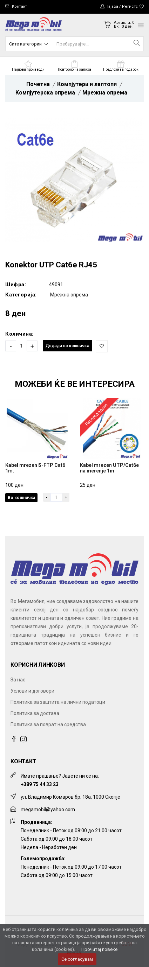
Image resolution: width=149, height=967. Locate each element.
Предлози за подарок (120, 69)
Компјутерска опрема (45, 92)
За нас (18, 679)
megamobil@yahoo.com (48, 809)
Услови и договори (32, 691)
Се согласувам (77, 959)
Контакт (19, 6)
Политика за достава (35, 713)
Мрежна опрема (104, 92)
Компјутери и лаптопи (87, 84)
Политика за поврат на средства (48, 724)
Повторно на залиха (74, 69)
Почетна (38, 84)
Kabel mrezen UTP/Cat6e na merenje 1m (109, 468)
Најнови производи (28, 69)
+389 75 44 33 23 (40, 784)
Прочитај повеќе (99, 949)
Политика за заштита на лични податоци (58, 702)
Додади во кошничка (67, 345)
